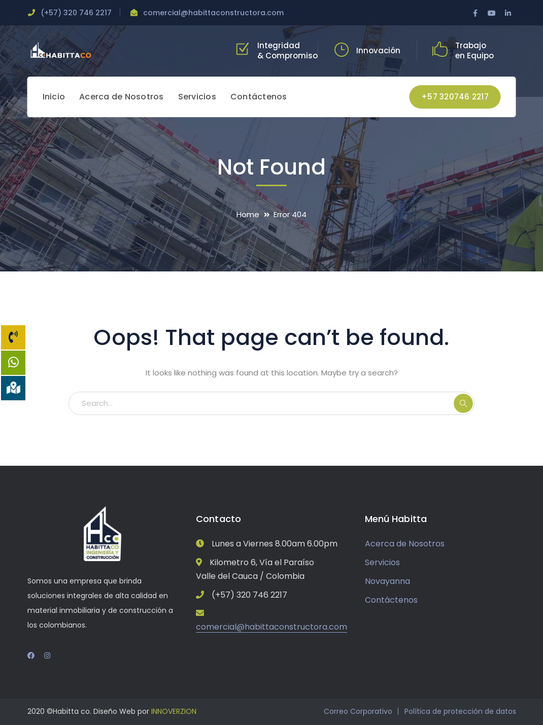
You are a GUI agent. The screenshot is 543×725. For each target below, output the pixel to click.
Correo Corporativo (358, 711)
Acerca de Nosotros (405, 543)
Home (247, 214)
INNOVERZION (173, 711)
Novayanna (387, 581)
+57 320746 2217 (455, 96)
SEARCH (463, 403)
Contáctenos (391, 600)
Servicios (382, 562)
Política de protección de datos (460, 711)
